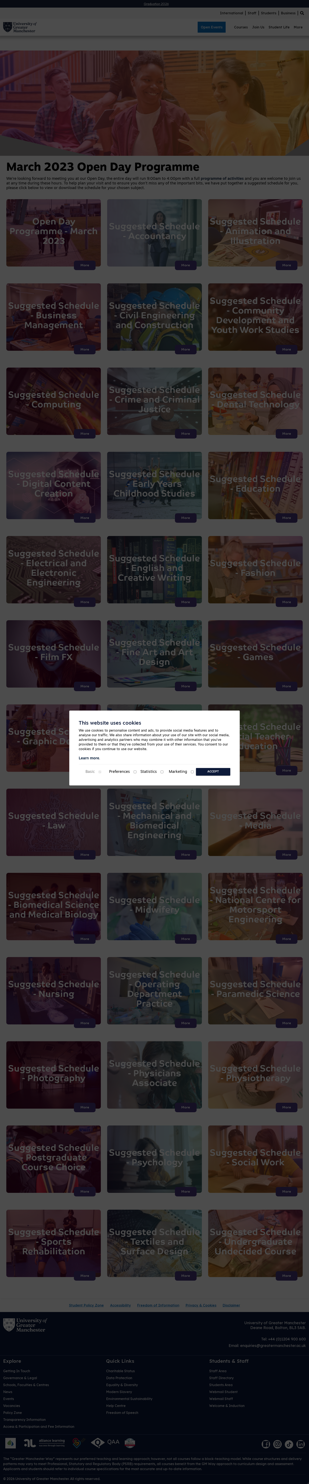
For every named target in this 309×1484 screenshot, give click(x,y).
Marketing (178, 772)
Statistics (148, 772)
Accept (213, 771)
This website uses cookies (110, 723)
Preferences (119, 772)
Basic (90, 772)
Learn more (89, 758)
